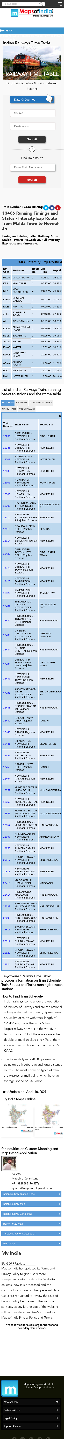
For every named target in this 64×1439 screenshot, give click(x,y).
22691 (6, 906)
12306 (6, 494)
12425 (6, 581)
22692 (6, 917)
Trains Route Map (13, 1223)
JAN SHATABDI (26, 409)
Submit (32, 139)
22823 (6, 952)
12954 (6, 825)
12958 (6, 848)
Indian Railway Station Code (19, 1193)
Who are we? (10, 1402)
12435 (6, 664)
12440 (6, 732)
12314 (6, 540)
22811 (6, 929)
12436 (6, 678)
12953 (6, 813)
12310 (6, 517)
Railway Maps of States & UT (19, 1233)
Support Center (12, 1426)
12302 (6, 470)
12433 (6, 635)
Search (32, 179)
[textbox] (32, 113)
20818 (6, 871)
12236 (6, 447)
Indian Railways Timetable (16, 35)
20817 (6, 859)
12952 (6, 801)
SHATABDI (21, 402)
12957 (6, 836)
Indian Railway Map (14, 1203)
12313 (6, 529)
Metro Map (9, 1243)
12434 (6, 649)
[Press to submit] (41, 4)
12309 (6, 505)
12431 (6, 606)
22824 (6, 964)
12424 (6, 568)
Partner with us (11, 1410)
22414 (6, 894)
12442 (6, 755)
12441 (6, 743)
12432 (6, 620)
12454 (6, 778)
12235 (6, 436)
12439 (6, 720)
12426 (6, 592)
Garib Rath (9, 409)
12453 (6, 767)
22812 (6, 941)
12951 (6, 790)
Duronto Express (41, 402)
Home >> (6, 30)
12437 (6, 693)
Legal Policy (10, 1418)
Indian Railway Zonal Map (17, 1213)
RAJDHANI (8, 402)
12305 (6, 482)
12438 (6, 707)
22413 (6, 883)
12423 (6, 553)
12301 (6, 459)
